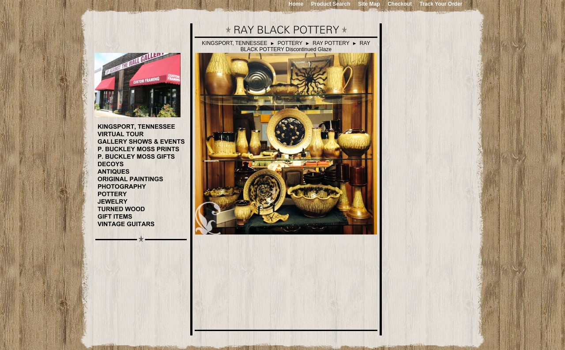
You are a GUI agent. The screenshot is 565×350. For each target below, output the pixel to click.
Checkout (400, 4)
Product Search (330, 4)
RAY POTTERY (331, 43)
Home (296, 4)
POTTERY (290, 43)
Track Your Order (441, 4)
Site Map (369, 4)
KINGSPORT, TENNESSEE (234, 43)
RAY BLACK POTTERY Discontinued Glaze (305, 46)
